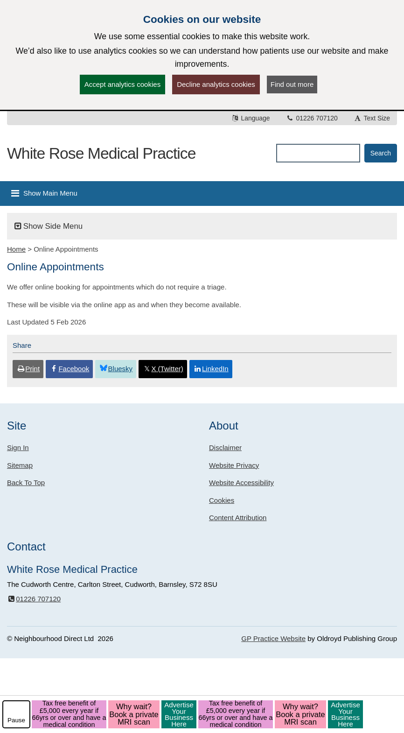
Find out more (292, 84)
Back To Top (26, 482)
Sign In (18, 447)
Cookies (221, 500)
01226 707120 (312, 118)
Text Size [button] (372, 118)
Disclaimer (225, 447)
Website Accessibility (241, 482)
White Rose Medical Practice (101, 153)
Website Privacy (234, 465)
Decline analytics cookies (216, 84)
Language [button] (250, 118)
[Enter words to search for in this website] (318, 153)
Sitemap (20, 465)
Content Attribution (237, 518)
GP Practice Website (273, 638)
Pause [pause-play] (16, 720)
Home (16, 249)
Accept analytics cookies (122, 84)
